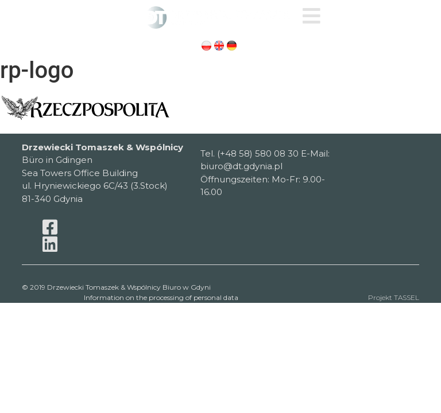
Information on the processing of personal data (161, 298)
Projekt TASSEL (393, 298)
